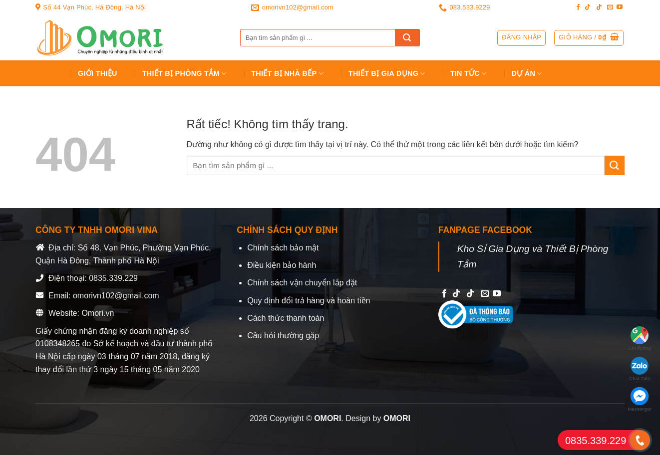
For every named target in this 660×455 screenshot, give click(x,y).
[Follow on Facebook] (578, 7)
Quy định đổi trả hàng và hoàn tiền (308, 300)
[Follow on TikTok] (588, 7)
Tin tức (468, 73)
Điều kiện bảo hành (281, 265)
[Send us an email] (610, 7)
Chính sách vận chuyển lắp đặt (302, 282)
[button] (589, 38)
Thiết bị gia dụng (386, 73)
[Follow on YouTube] (620, 7)
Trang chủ (48, 73)
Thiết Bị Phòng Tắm (184, 73)
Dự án (527, 73)
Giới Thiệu (97, 73)
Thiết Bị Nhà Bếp (287, 73)
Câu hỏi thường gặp (283, 335)
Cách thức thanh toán (285, 318)
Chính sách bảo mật (283, 247)
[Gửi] (407, 37)
